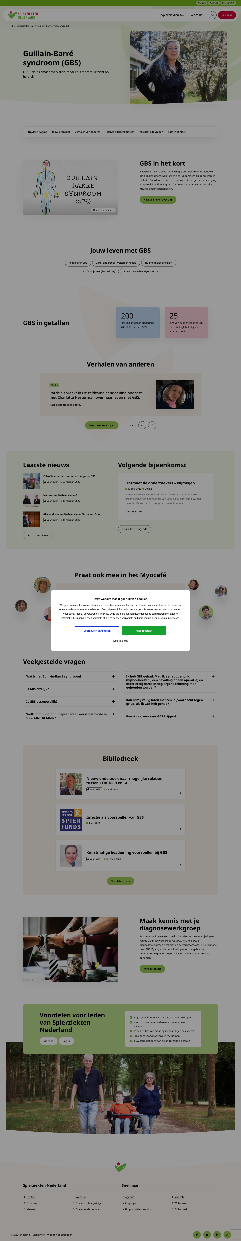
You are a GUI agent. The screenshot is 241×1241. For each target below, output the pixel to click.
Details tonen (120, 641)
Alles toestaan (144, 630)
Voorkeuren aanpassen (97, 630)
